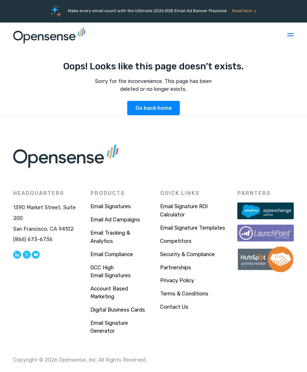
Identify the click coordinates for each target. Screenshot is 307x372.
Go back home (153, 108)
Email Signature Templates (192, 228)
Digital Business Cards (117, 310)
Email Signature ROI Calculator (184, 210)
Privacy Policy (177, 280)
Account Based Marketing (109, 292)
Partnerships (175, 267)
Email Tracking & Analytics (110, 237)
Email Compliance (111, 254)
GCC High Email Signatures (110, 271)
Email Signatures (110, 206)
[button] (290, 34)
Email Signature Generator (109, 327)
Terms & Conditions (184, 293)
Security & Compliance (187, 254)
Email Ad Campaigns (115, 219)
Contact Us (174, 307)
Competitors (176, 241)
